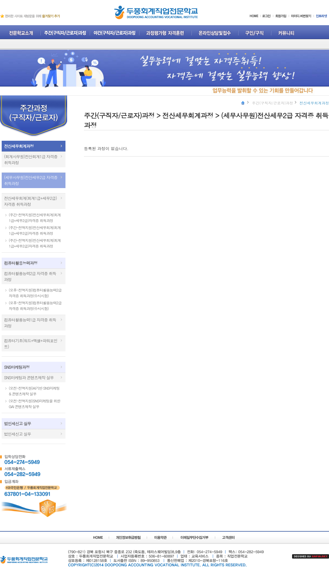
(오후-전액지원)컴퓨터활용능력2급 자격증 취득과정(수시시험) (35, 293)
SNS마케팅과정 (17, 367)
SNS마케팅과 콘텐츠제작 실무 (29, 377)
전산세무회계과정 (19, 146)
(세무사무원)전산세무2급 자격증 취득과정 (30, 180)
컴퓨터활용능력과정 (20, 263)
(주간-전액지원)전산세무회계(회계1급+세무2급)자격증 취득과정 (35, 217)
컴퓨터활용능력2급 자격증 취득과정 (30, 276)
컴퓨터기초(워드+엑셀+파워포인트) (30, 343)
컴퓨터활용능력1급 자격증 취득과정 (30, 322)
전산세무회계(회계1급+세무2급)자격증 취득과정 (30, 201)
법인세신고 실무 (17, 423)
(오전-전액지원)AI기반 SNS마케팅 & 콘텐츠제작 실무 (34, 391)
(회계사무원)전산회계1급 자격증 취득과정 (30, 159)
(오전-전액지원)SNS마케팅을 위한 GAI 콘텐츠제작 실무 (34, 403)
